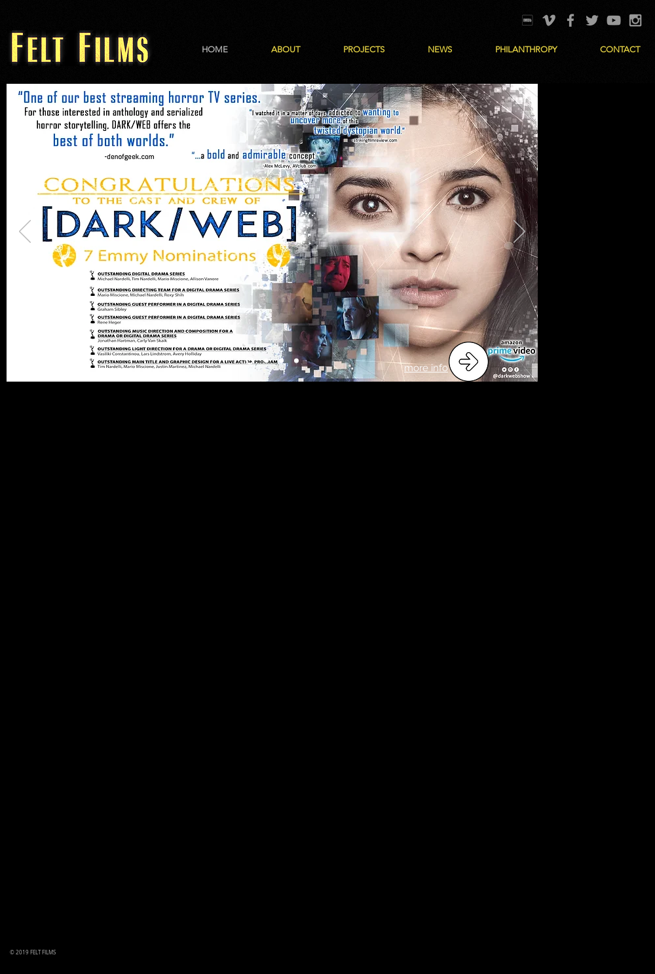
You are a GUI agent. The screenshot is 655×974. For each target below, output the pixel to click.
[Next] (519, 232)
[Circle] (266, 361)
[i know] (296, 361)
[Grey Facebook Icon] (570, 20)
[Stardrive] (281, 361)
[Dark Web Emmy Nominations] (249, 361)
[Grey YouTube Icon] (613, 20)
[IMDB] (527, 20)
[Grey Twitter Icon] (592, 20)
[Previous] (25, 232)
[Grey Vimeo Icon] (548, 20)
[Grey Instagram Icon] (635, 20)
